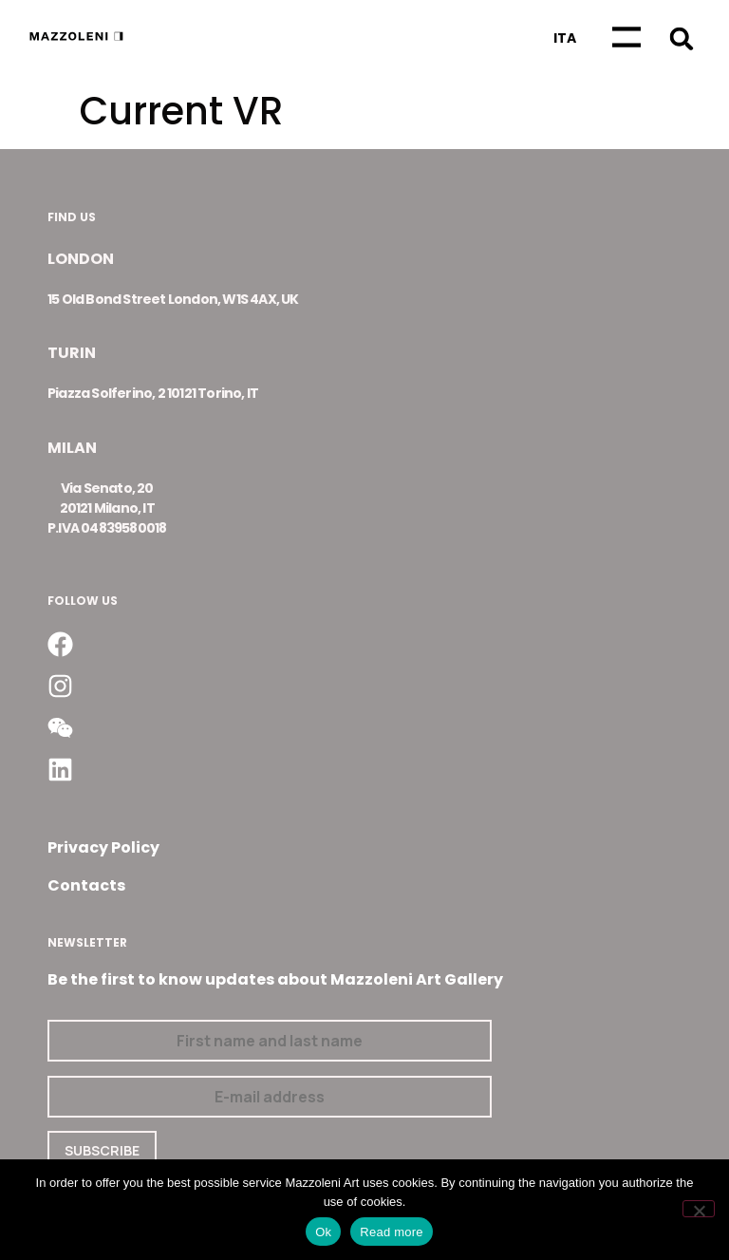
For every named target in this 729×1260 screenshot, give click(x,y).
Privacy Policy (103, 847)
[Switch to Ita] (565, 38)
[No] (698, 1208)
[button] (681, 38)
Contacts (86, 885)
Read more (391, 1232)
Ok (323, 1232)
